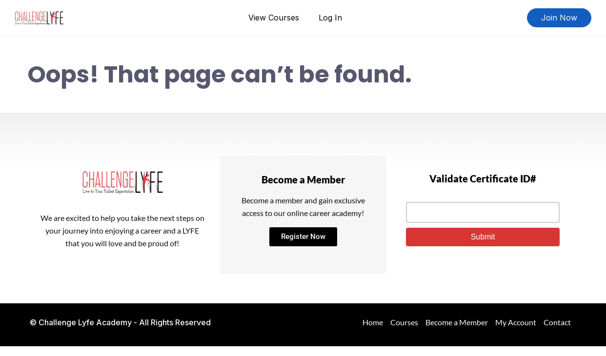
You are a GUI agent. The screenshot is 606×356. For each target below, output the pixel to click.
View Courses (273, 17)
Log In (330, 17)
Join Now (559, 17)
